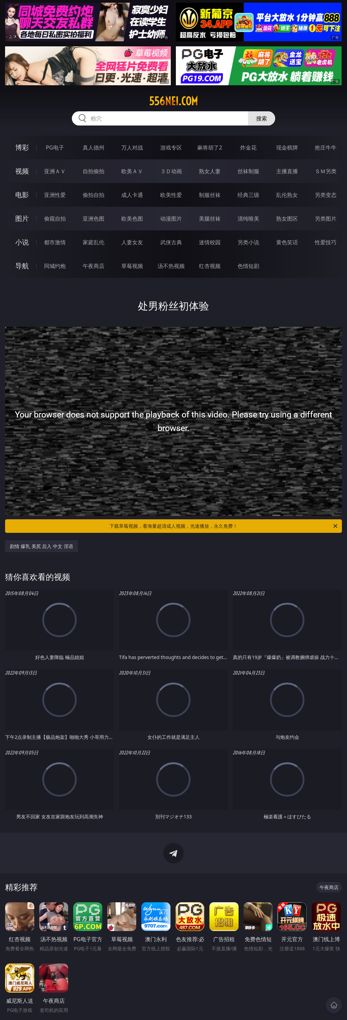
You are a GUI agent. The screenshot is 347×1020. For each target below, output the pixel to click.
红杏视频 (210, 266)
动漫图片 (171, 218)
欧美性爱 (171, 195)
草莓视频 (132, 266)
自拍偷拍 (93, 171)
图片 (22, 218)
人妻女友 (132, 242)
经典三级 (248, 195)
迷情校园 (210, 242)
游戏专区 (171, 147)
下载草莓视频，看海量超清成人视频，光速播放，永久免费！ (224, 526)
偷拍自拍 (93, 195)
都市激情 (55, 242)
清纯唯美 (248, 218)
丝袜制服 (248, 171)
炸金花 (248, 147)
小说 (22, 242)
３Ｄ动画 (171, 171)
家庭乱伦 (93, 242)
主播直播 (287, 171)
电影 (22, 194)
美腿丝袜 (210, 218)
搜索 (261, 118)
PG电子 (55, 147)
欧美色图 (132, 218)
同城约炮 (55, 266)
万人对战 (132, 147)
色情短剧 (248, 266)
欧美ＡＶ (132, 171)
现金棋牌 (287, 147)
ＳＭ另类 (325, 171)
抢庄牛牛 (325, 147)
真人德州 (93, 147)
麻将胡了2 (209, 147)
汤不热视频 (171, 266)
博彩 (22, 147)
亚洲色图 (93, 218)
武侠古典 (171, 242)
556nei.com (173, 101)
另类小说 (248, 242)
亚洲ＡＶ (55, 171)
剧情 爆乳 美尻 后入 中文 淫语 (41, 546)
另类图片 (325, 218)
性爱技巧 (325, 242)
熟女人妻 (210, 171)
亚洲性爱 (55, 195)
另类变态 (325, 195)
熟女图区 (287, 218)
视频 (22, 171)
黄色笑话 (287, 242)
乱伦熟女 (287, 195)
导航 (22, 265)
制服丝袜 (210, 195)
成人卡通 (132, 195)
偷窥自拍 (55, 218)
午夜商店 (93, 266)
